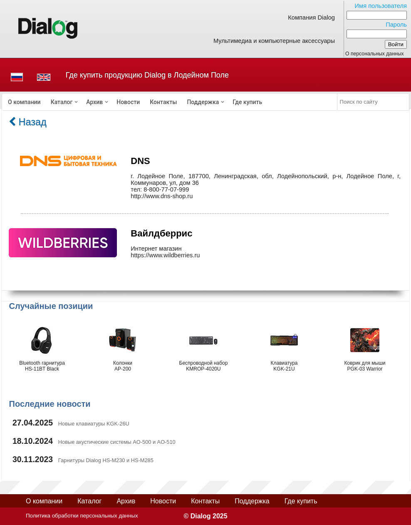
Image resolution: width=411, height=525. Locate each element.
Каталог (62, 102)
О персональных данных (374, 54)
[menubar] (170, 102)
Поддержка (203, 102)
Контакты (163, 102)
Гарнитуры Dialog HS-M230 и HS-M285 (106, 460)
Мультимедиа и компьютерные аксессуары (274, 40)
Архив (94, 102)
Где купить (247, 102)
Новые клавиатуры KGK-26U (93, 423)
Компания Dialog (311, 17)
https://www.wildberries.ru (165, 255)
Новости (128, 102)
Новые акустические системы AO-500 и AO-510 (117, 442)
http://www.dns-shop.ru (162, 196)
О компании (24, 102)
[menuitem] (24, 102)
